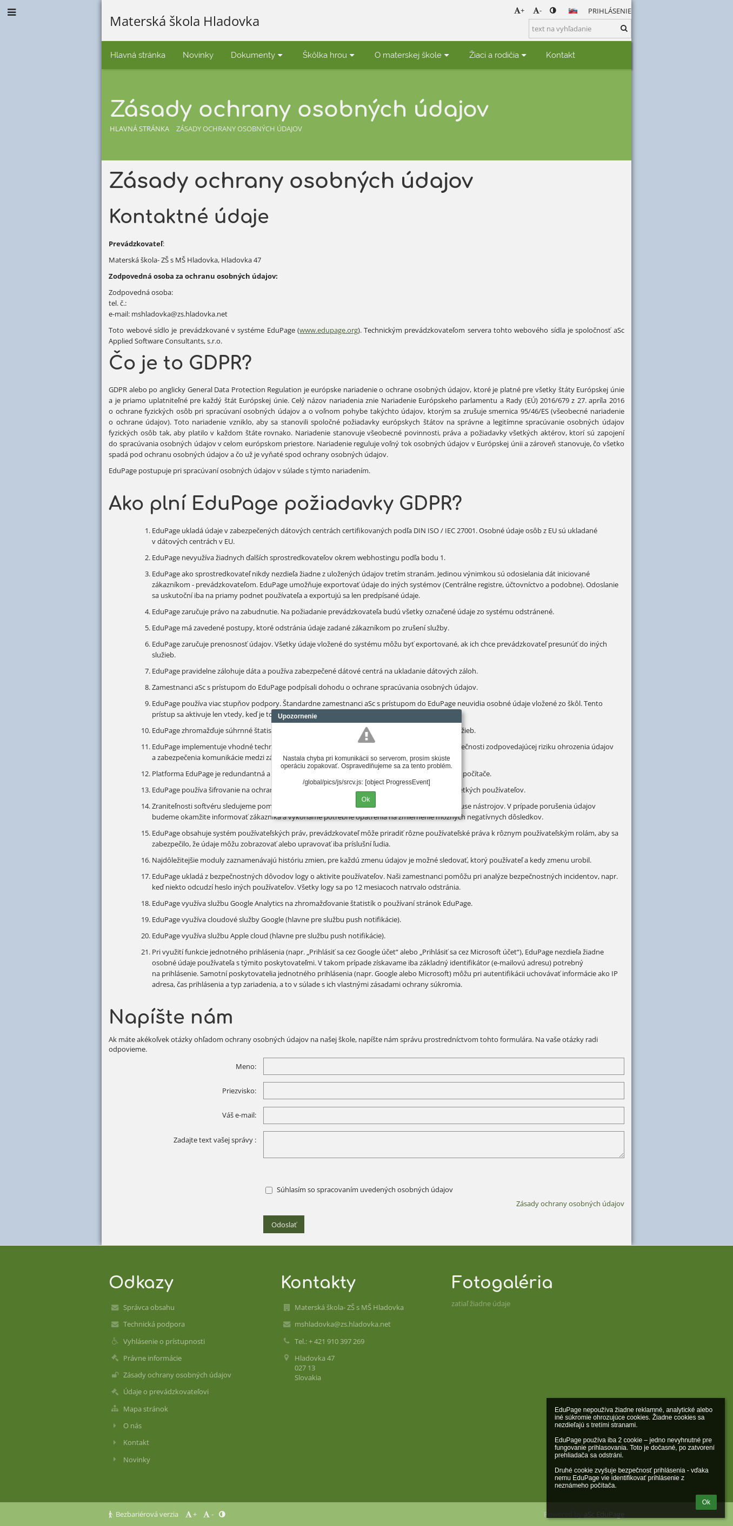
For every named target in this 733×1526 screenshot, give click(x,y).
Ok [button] (706, 1502)
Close (453, 716)
